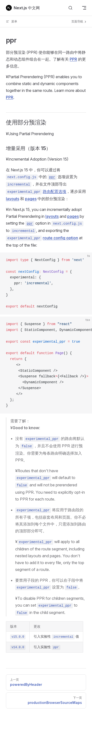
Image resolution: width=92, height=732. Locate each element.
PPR (73, 59)
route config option (60, 237)
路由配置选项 (54, 191)
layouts (12, 198)
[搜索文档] (70, 8)
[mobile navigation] (84, 8)
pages (31, 198)
